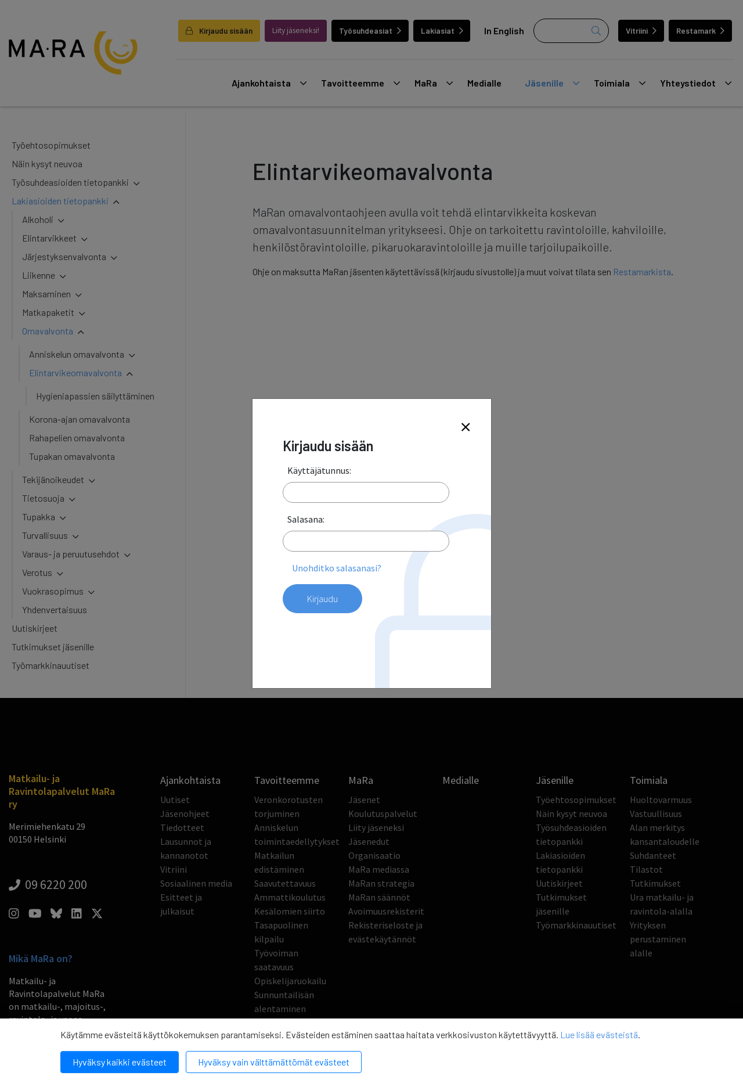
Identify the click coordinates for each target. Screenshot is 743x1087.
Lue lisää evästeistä (599, 1034)
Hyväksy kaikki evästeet (120, 1061)
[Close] (465, 427)
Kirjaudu (322, 598)
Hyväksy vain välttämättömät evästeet (273, 1061)
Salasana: (305, 519)
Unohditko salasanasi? (336, 568)
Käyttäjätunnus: (319, 470)
